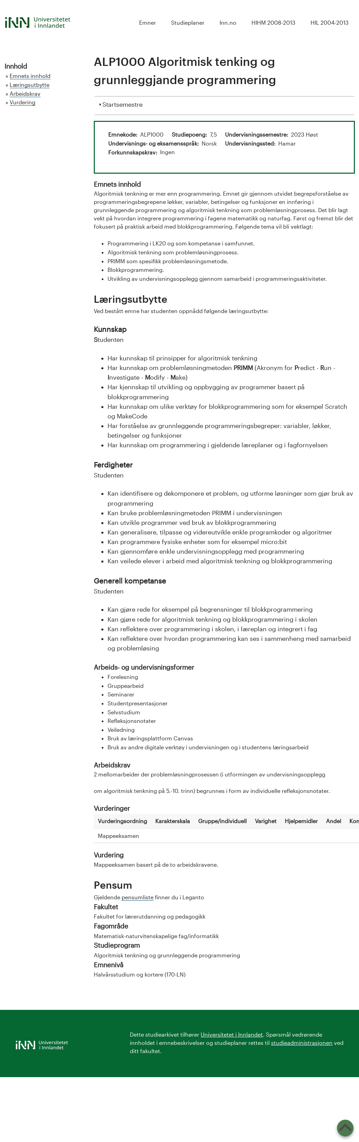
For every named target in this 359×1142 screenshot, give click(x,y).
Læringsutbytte (29, 84)
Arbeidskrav (25, 93)
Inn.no (228, 22)
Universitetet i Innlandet (232, 1034)
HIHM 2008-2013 (273, 22)
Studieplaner (187, 22)
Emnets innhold (30, 75)
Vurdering (22, 102)
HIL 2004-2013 (330, 22)
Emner (147, 22)
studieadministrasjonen (302, 1042)
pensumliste (138, 897)
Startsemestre (122, 104)
